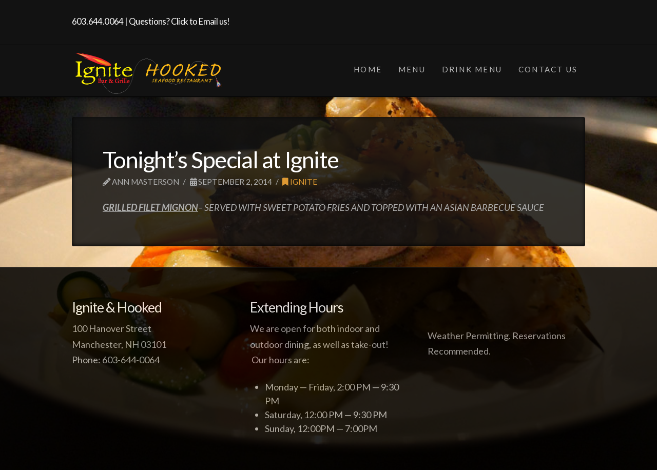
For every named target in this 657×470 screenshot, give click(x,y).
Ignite (299, 181)
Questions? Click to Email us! (179, 21)
